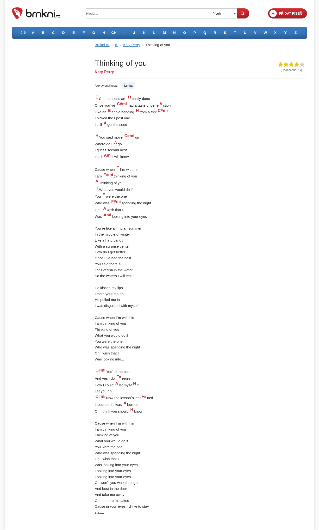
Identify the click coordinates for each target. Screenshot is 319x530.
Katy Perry (131, 45)
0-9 (23, 32)
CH (114, 32)
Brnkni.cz (102, 45)
